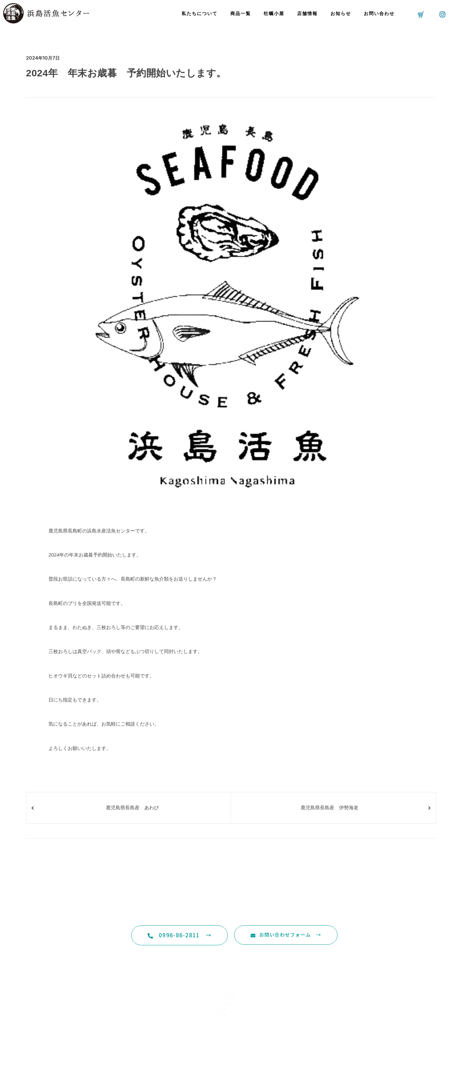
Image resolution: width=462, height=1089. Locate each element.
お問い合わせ (379, 13)
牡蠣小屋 (274, 13)
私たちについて (200, 13)
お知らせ (340, 13)
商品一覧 (240, 13)
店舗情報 (307, 13)
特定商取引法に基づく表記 (231, 1066)
